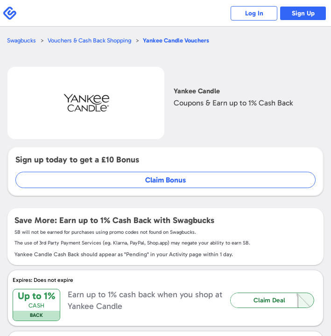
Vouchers (176, 40)
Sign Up (303, 13)
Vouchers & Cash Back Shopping (89, 40)
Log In (254, 13)
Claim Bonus (165, 179)
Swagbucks (21, 40)
